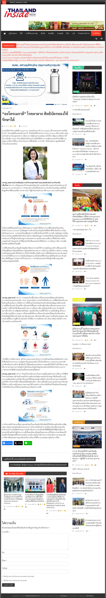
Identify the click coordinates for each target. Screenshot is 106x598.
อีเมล (4, 560)
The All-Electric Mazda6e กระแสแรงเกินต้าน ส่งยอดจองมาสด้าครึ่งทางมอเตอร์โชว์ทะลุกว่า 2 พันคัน (35, 58)
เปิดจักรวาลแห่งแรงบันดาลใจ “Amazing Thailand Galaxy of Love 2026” (86, 99)
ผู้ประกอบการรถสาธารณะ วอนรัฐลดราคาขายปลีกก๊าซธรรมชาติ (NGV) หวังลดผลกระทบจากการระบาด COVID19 (13, 499)
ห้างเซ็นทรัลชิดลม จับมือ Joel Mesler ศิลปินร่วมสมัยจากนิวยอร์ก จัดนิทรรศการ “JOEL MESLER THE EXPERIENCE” (41, 60)
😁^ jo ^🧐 (20, 506)
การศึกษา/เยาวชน (31, 33)
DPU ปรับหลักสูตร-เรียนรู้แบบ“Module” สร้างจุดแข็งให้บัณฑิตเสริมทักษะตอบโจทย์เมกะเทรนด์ (38, 465)
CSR (73, 33)
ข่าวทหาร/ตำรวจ (83, 33)
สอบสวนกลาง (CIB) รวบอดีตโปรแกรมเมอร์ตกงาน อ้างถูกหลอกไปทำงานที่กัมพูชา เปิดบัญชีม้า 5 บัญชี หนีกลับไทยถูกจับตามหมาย (86, 505)
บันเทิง (43, 33)
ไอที (21, 33)
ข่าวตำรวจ (76, 446)
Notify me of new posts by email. (15, 580)
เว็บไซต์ (4, 568)
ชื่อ (3, 552)
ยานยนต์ (60, 33)
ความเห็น (6, 532)
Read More (76, 114)
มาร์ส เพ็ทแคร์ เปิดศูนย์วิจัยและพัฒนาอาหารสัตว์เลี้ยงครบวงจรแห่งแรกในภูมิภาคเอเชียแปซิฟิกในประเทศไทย (34, 498)
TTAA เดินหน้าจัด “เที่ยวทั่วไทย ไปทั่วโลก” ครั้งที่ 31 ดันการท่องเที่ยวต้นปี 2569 (93, 168)
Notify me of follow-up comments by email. (19, 576)
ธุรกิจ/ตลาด (13, 33)
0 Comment (23, 126)
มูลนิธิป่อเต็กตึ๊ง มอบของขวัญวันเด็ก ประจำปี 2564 (19, 459)
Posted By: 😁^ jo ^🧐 (10, 126)
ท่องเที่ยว (51, 33)
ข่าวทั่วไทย (96, 33)
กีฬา (67, 33)
